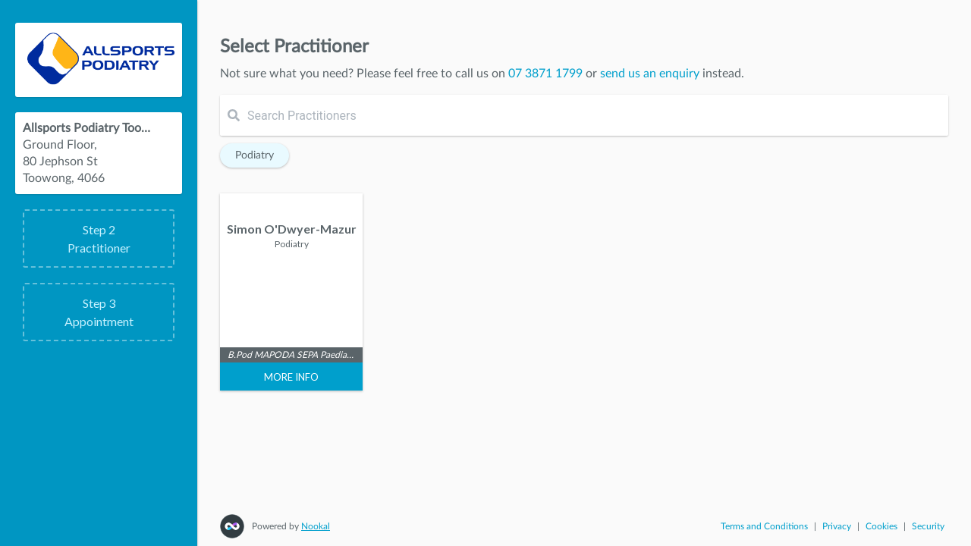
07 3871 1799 (545, 73)
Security (928, 526)
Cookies (881, 526)
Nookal (315, 526)
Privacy (836, 526)
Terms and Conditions (764, 526)
